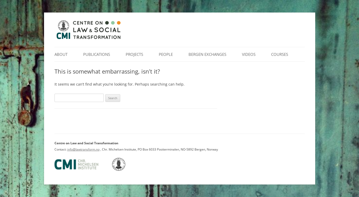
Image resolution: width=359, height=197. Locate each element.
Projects (134, 54)
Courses (279, 54)
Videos (248, 54)
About (61, 54)
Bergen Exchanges (207, 54)
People (166, 54)
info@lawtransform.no (83, 149)
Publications (96, 54)
